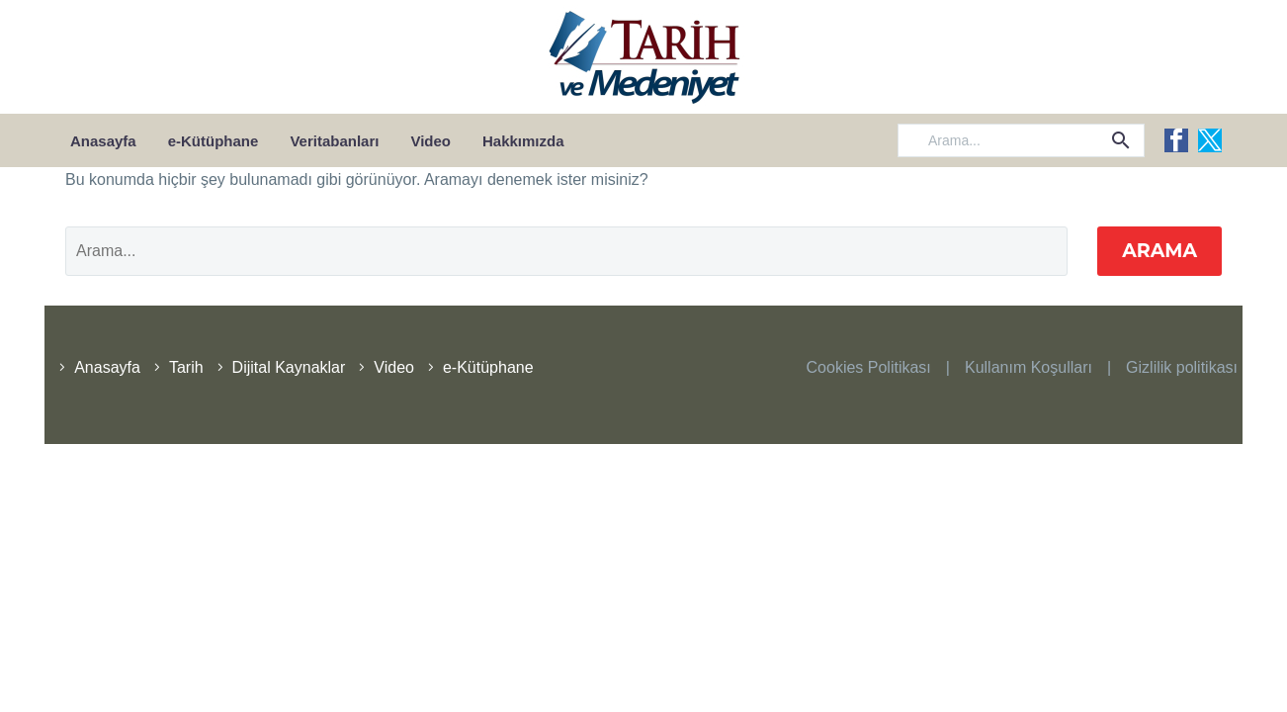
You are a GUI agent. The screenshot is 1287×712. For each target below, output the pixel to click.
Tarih (186, 367)
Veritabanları (334, 141)
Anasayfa (103, 141)
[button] (1121, 140)
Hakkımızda (523, 141)
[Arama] (1021, 140)
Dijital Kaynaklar (289, 367)
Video (430, 141)
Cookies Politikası (869, 367)
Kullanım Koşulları (1028, 367)
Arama (1159, 250)
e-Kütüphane (213, 141)
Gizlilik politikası (1182, 367)
